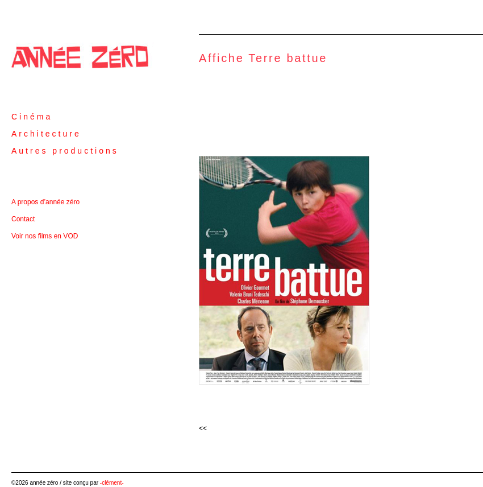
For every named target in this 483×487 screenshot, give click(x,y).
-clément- (112, 483)
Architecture (46, 133)
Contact (23, 219)
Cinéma (31, 116)
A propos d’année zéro (45, 202)
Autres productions (65, 150)
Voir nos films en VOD (44, 236)
